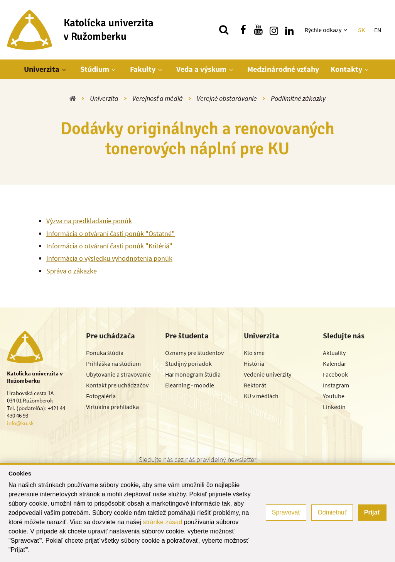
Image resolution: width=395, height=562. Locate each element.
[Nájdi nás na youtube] (258, 29)
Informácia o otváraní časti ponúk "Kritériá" (109, 245)
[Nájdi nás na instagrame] (274, 29)
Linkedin (334, 407)
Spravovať (286, 512)
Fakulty (142, 69)
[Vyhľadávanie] (223, 29)
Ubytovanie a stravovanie (118, 374)
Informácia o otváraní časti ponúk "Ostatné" (110, 233)
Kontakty (346, 69)
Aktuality (334, 353)
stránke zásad (162, 522)
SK (361, 30)
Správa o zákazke (71, 271)
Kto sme (254, 353)
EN (377, 30)
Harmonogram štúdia (193, 374)
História (254, 363)
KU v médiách (261, 396)
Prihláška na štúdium (113, 363)
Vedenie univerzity (267, 374)
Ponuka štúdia (104, 353)
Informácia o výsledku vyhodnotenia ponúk (109, 258)
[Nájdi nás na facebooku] (243, 29)
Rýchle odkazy (323, 30)
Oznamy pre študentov (194, 353)
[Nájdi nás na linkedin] (289, 29)
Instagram (336, 385)
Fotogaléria (101, 396)
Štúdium (94, 69)
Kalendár (334, 363)
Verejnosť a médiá (157, 98)
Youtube (333, 396)
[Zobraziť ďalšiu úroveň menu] (346, 30)
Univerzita (41, 69)
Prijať (372, 512)
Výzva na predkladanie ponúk (89, 220)
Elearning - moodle (189, 385)
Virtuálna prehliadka (112, 407)
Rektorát (255, 385)
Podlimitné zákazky (298, 98)
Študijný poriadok (188, 363)
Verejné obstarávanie (227, 98)
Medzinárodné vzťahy (283, 69)
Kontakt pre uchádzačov (117, 385)
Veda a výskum (201, 69)
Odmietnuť (331, 512)
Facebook (335, 374)
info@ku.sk (20, 423)
